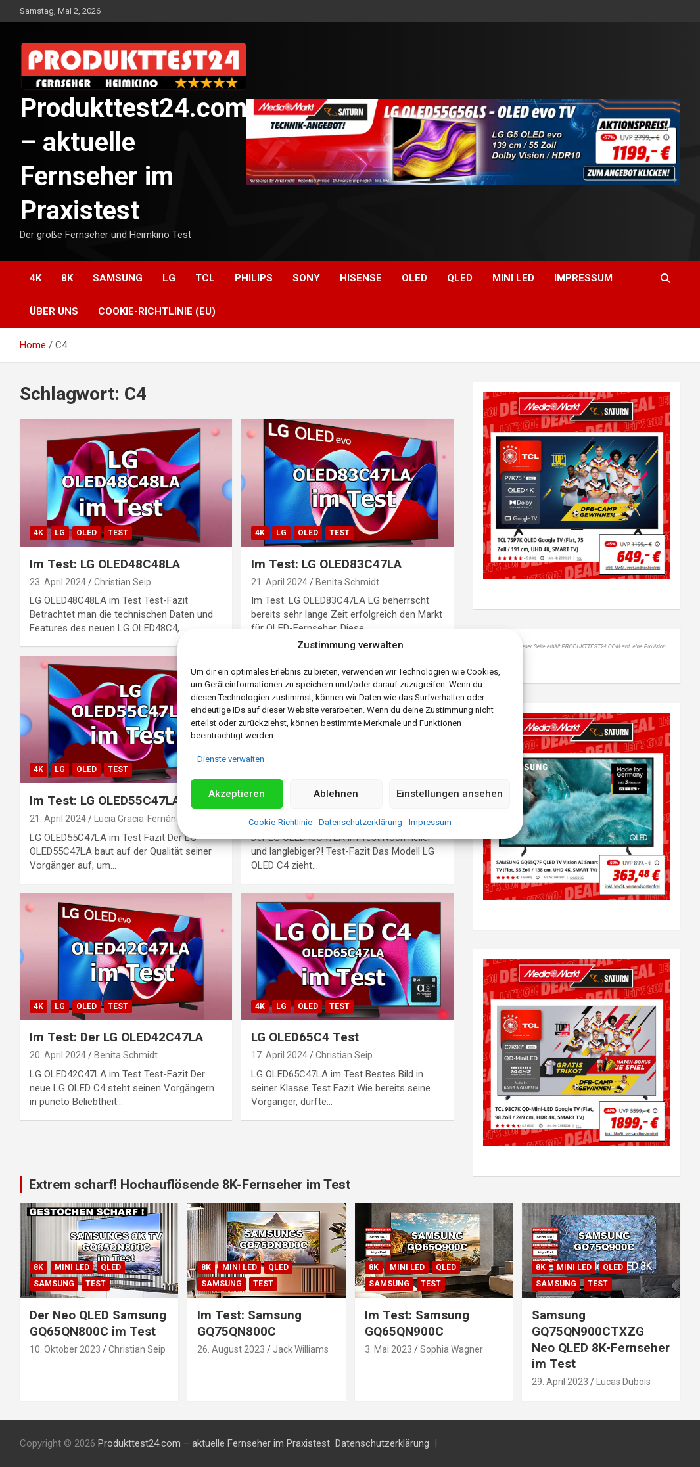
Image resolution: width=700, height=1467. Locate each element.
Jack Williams (301, 1349)
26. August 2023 (231, 1349)
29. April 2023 (560, 1381)
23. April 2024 (58, 582)
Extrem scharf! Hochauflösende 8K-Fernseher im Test (189, 1184)
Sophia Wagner (451, 1349)
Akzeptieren (236, 794)
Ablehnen (336, 794)
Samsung (118, 278)
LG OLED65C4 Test (305, 1037)
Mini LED (513, 278)
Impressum (430, 822)
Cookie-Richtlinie (280, 822)
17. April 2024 (279, 1055)
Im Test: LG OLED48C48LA (105, 564)
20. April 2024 (58, 1055)
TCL (205, 278)
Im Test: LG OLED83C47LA (326, 564)
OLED (414, 278)
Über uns (54, 311)
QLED (460, 278)
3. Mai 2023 (388, 1349)
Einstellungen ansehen (449, 794)
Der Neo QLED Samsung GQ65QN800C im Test (98, 1323)
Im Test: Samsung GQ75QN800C (249, 1323)
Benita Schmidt (347, 582)
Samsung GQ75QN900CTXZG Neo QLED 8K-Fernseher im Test (601, 1339)
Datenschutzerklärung (360, 822)
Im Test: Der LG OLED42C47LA (116, 1037)
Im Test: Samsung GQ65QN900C (417, 1323)
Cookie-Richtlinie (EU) (157, 311)
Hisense (361, 278)
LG (168, 278)
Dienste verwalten (230, 759)
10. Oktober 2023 (65, 1349)
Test (118, 532)
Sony (306, 278)
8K (67, 278)
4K (35, 278)
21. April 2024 (279, 582)
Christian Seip (122, 582)
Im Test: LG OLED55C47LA (105, 800)
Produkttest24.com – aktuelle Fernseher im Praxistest (214, 1443)
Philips (254, 278)
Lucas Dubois (623, 1381)
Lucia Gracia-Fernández (143, 818)
